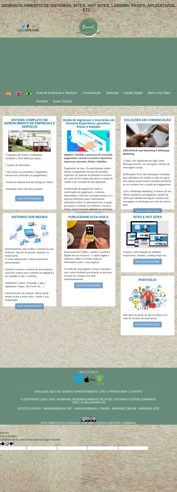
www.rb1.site (149, 408)
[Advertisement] (88, 63)
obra (52, 423)
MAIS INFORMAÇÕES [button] (29, 195)
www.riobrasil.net (57, 408)
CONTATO (136, 391)
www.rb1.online (124, 408)
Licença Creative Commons (115, 423)
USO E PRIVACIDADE (113, 391)
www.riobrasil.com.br (92, 408)
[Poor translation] (9, 443)
